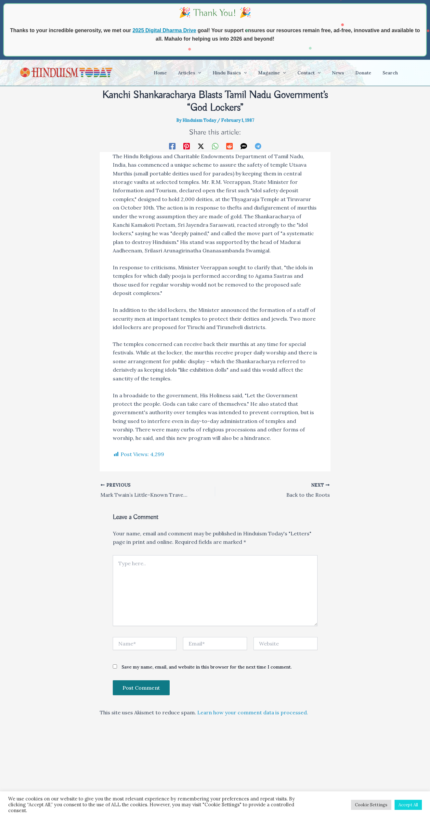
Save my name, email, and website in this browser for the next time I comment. (207, 667)
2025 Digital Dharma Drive (164, 30)
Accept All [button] (408, 805)
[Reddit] (229, 145)
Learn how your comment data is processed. (253, 712)
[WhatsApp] (215, 145)
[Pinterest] (186, 145)
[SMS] (244, 145)
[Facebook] (172, 145)
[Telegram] (258, 145)
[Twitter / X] (201, 145)
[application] (213, 73)
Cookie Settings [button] (371, 805)
